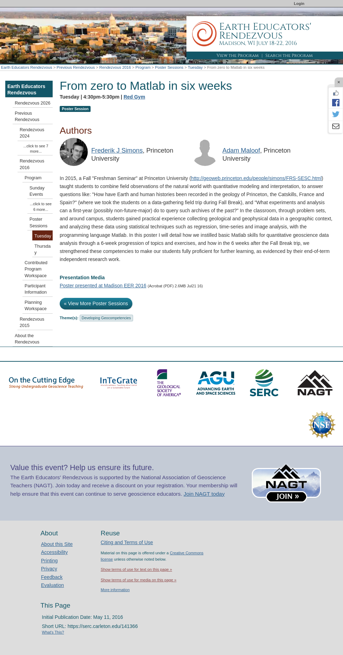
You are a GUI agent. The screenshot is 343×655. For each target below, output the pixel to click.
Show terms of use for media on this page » (139, 580)
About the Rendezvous (27, 339)
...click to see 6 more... (41, 206)
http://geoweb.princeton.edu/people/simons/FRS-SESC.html (256, 178)
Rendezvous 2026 (33, 103)
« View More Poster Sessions (96, 303)
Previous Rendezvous (76, 67)
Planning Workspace (36, 305)
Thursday (42, 249)
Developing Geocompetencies (106, 318)
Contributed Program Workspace (36, 269)
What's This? (53, 632)
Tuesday (195, 67)
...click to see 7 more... (36, 148)
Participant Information (36, 289)
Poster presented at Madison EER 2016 (103, 285)
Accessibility (54, 552)
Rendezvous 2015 (32, 322)
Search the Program (289, 55)
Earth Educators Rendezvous (26, 67)
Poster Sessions (169, 67)
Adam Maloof (241, 150)
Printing (49, 560)
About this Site (57, 544)
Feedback (51, 577)
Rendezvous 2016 (115, 67)
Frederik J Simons (117, 150)
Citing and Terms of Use (127, 542)
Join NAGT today (204, 494)
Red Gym (134, 97)
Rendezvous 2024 (32, 133)
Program (143, 67)
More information (115, 590)
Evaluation (52, 585)
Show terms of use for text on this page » (136, 569)
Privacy (49, 569)
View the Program (238, 55)
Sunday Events (37, 191)
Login (299, 3)
